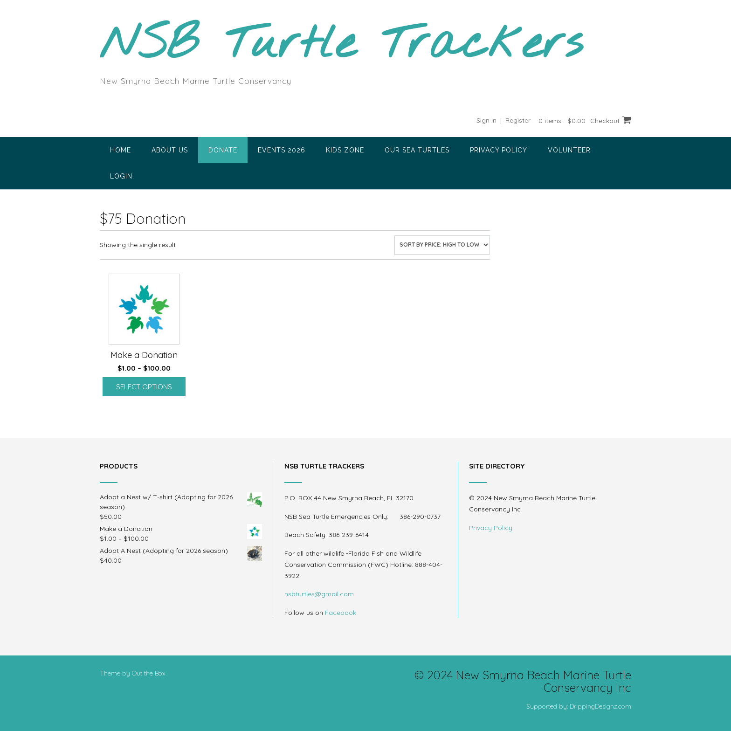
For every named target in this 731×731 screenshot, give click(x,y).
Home (120, 150)
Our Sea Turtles (417, 150)
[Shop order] (442, 245)
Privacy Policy (498, 150)
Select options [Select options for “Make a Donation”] (144, 386)
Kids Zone (345, 150)
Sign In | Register (503, 120)
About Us (170, 150)
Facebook (340, 612)
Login (121, 176)
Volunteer (569, 150)
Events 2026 (281, 150)
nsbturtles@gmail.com (319, 594)
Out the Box (149, 673)
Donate (222, 150)
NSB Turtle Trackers (341, 44)
